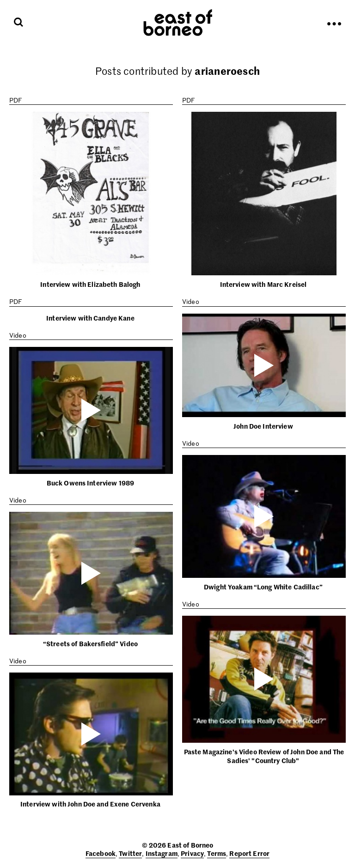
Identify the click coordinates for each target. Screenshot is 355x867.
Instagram (162, 853)
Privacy (192, 853)
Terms (216, 853)
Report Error (249, 853)
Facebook (101, 853)
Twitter (130, 853)
